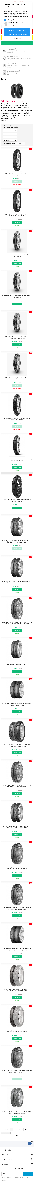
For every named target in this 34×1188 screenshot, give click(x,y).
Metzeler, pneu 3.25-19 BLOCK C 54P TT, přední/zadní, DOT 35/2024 (17, 337)
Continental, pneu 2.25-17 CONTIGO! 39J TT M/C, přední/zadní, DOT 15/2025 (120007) (17, 582)
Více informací (17, 38)
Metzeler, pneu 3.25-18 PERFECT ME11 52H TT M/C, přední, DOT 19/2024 (17, 459)
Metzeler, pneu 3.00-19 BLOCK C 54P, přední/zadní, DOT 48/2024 (17, 296)
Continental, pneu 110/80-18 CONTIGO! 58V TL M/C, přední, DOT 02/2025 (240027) (17, 949)
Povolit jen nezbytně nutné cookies (17, 34)
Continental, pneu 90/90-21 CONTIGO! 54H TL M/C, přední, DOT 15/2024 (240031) (17, 1071)
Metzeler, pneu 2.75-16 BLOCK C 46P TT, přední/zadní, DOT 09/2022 (17, 174)
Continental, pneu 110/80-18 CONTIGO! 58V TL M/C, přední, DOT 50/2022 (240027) (17, 908)
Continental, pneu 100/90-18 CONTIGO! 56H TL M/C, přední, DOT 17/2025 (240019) (17, 826)
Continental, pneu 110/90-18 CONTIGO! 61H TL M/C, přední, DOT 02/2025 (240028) (17, 990)
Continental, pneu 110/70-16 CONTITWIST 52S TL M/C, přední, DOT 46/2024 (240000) (17, 745)
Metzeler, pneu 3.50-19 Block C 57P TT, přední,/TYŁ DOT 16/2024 (17, 378)
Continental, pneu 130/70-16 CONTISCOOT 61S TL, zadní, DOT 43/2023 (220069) (17, 704)
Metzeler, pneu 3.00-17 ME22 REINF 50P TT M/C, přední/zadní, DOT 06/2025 (17, 500)
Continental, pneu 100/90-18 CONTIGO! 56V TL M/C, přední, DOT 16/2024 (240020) (17, 867)
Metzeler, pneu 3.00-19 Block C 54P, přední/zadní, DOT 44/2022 (17, 255)
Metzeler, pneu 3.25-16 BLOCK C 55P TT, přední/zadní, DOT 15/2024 (17, 215)
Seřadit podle (7, 143)
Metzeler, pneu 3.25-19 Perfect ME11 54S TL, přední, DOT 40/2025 (17, 419)
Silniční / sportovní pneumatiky (16, 104)
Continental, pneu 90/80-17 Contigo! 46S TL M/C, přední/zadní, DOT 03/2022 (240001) (17, 786)
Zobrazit (4, 121)
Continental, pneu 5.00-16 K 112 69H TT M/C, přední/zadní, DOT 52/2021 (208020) (17, 663)
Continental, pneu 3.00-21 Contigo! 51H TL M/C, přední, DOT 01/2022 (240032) (17, 1112)
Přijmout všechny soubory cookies (17, 30)
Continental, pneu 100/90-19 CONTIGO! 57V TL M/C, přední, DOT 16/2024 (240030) (17, 1030)
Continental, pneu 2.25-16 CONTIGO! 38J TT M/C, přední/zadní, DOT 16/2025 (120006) (17, 541)
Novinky (5, 43)
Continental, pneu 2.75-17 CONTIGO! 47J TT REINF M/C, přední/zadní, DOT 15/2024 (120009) (17, 623)
